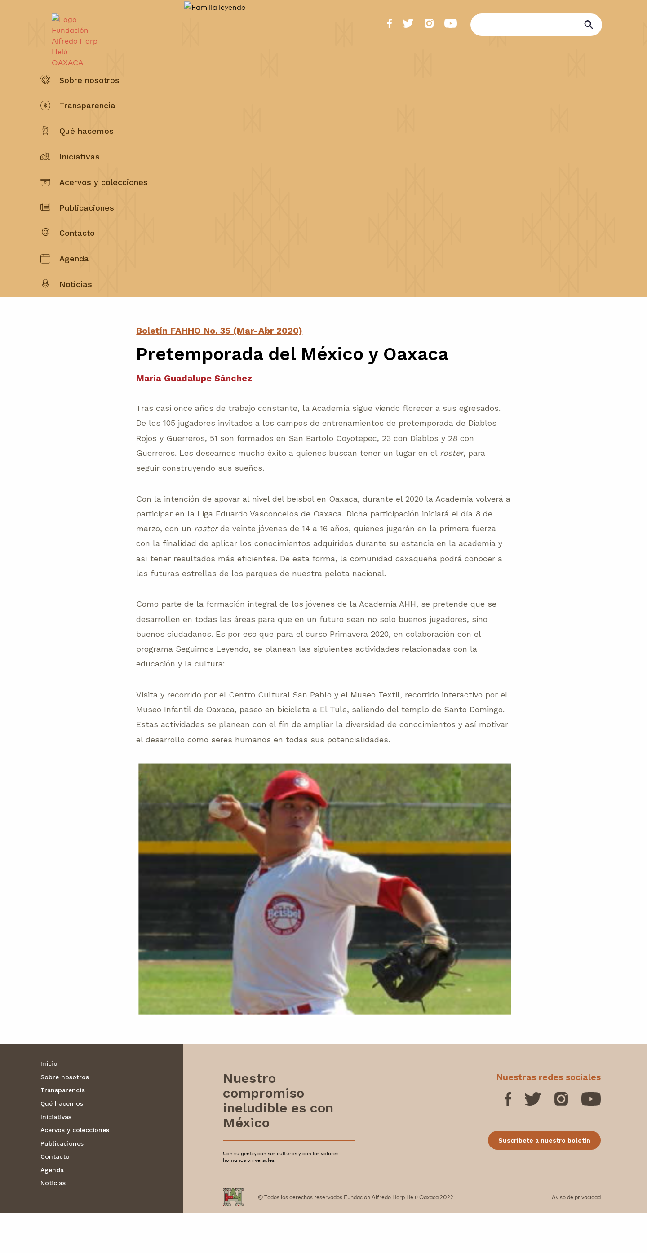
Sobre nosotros (89, 101)
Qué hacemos (86, 153)
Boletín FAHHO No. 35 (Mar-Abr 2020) (219, 370)
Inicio (49, 1103)
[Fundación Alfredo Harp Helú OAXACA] (70, 34)
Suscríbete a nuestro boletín (544, 1180)
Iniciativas (79, 178)
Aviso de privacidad (576, 1236)
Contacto (77, 255)
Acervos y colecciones (103, 203)
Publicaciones (86, 229)
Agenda (74, 280)
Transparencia (87, 127)
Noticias (75, 305)
